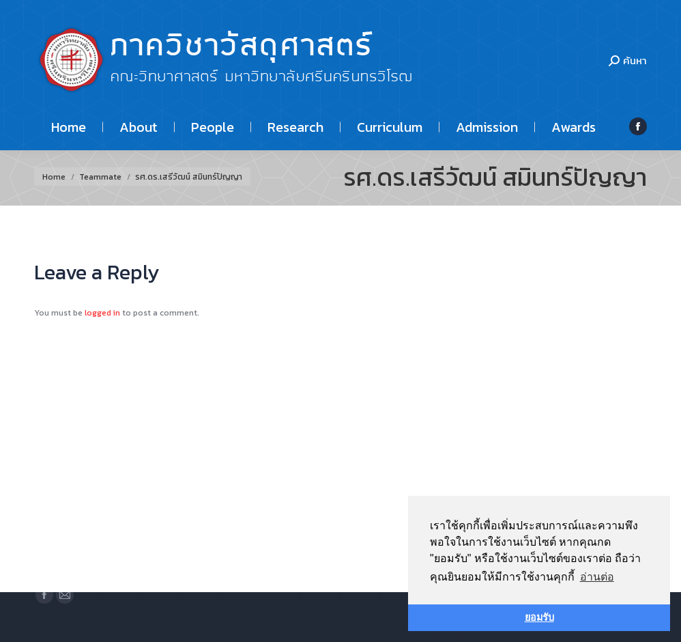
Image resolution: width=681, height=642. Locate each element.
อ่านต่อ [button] (597, 577)
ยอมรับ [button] (539, 617)
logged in (102, 313)
